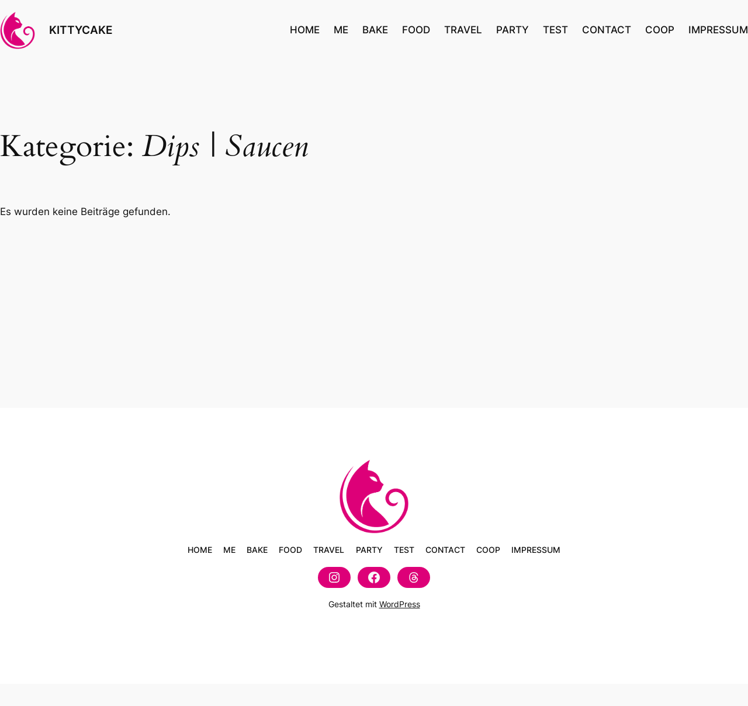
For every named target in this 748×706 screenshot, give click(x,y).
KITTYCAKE (81, 30)
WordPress (399, 604)
